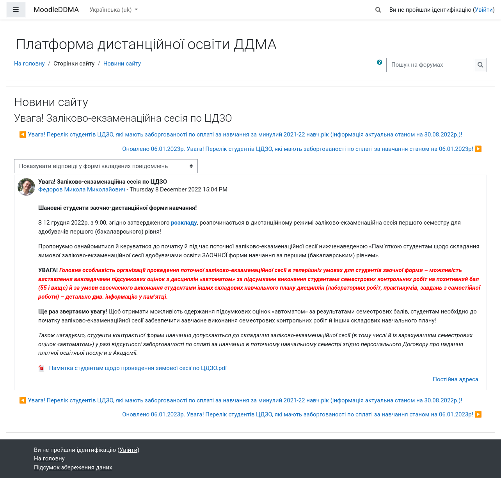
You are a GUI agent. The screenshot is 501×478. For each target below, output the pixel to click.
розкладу (184, 222)
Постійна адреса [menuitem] (455, 379)
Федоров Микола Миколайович (81, 189)
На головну (29, 63)
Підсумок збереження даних (73, 467)
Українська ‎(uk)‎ (111, 9)
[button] (378, 10)
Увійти (484, 9)
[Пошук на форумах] (430, 65)
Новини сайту (122, 63)
